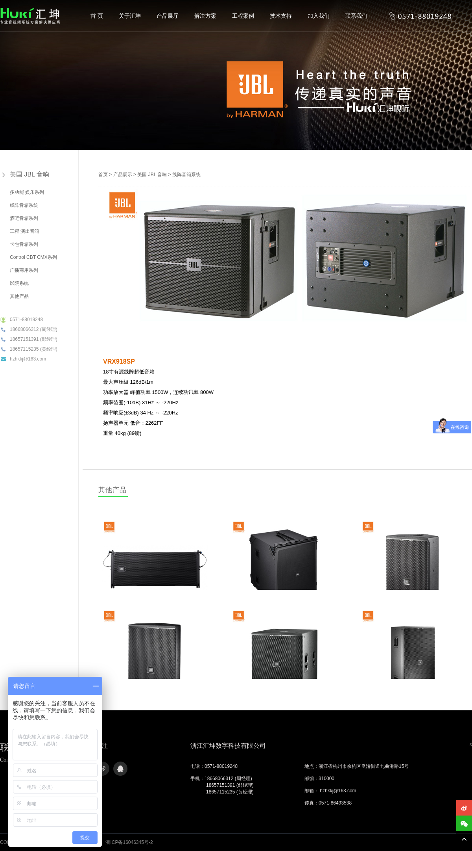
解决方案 (205, 16)
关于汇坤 (130, 16)
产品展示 (122, 174)
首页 (103, 174)
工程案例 (243, 16)
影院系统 (19, 283)
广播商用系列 (24, 270)
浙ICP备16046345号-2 (129, 842)
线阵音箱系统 (24, 205)
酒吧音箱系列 (24, 218)
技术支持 (281, 16)
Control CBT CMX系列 (33, 257)
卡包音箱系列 (24, 244)
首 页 (96, 16)
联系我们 (356, 16)
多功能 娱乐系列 (27, 192)
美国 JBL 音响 (29, 174)
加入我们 (319, 16)
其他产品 (19, 296)
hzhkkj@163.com (338, 790)
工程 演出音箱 (24, 231)
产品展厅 (168, 16)
